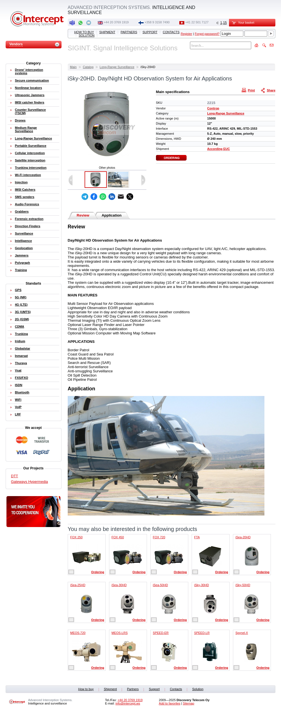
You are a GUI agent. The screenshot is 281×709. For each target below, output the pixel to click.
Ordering (97, 572)
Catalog (88, 67)
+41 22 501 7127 (197, 22)
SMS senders (24, 197)
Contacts (171, 32)
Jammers (21, 255)
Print (249, 90)
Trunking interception (30, 167)
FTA (197, 537)
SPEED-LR (202, 632)
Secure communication (32, 80)
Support (149, 32)
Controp (213, 108)
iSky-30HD (201, 585)
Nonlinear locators (28, 87)
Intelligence (23, 240)
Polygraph (22, 262)
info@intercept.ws (127, 703)
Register (186, 33)
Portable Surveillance (30, 145)
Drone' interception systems (29, 71)
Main (73, 67)
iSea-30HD (119, 585)
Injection (21, 182)
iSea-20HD (243, 537)
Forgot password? (207, 33)
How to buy (84, 32)
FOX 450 (118, 537)
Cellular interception (30, 153)
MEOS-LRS (120, 632)
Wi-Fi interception (28, 175)
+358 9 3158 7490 (156, 22)
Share (268, 90)
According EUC (218, 148)
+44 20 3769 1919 (116, 22)
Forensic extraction (29, 218)
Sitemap (188, 703)
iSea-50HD (160, 585)
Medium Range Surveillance (26, 129)
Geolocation (24, 248)
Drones (20, 120)
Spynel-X (241, 632)
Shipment (107, 32)
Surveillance (24, 233)
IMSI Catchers (25, 189)
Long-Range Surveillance (117, 67)
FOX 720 (159, 537)
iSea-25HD (77, 585)
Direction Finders (27, 226)
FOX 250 (76, 537)
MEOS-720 (77, 632)
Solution (86, 35)
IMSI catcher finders (29, 102)
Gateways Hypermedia (29, 482)
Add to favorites (169, 703)
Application (112, 215)
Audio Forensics (27, 204)
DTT (14, 476)
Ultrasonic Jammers (29, 95)
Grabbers (22, 211)
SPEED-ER (161, 632)
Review (83, 215)
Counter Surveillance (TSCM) (30, 111)
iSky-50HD (242, 585)
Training (21, 270)
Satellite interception (30, 160)
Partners (129, 32)
